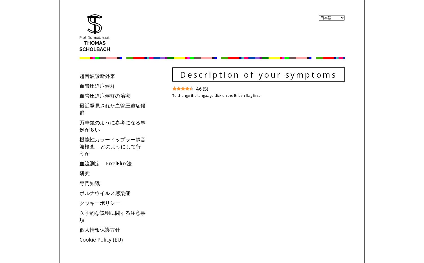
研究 (85, 173)
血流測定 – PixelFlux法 (106, 163)
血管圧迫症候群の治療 (105, 95)
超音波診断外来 (97, 76)
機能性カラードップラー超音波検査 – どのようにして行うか (113, 146)
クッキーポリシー (100, 203)
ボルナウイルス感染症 (105, 193)
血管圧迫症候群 (97, 85)
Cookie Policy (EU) (101, 239)
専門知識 (90, 183)
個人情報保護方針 (100, 229)
